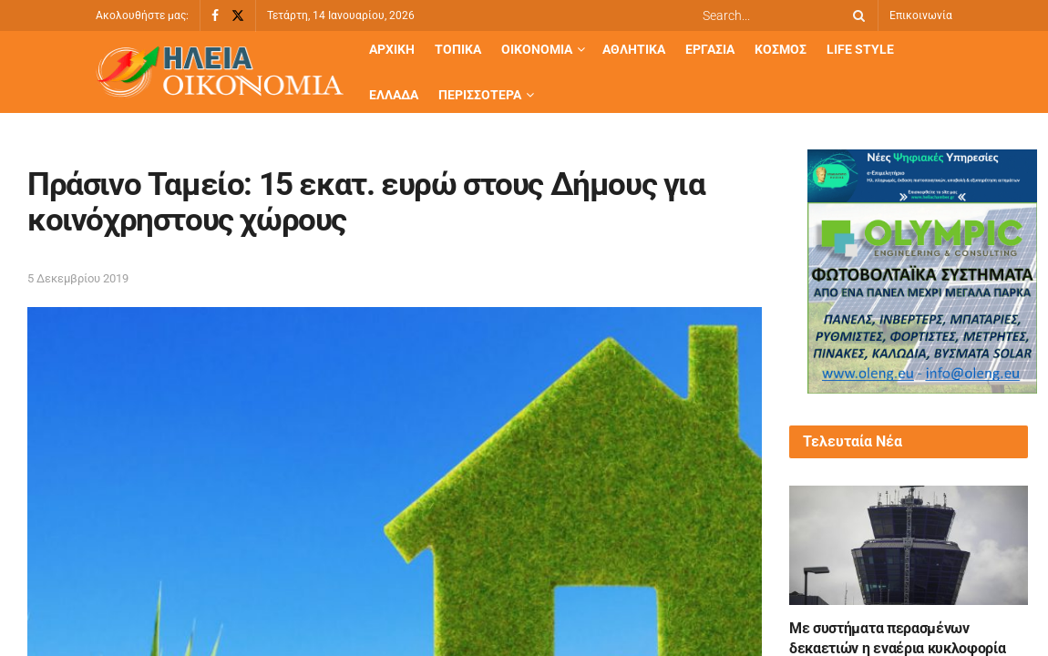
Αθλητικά (633, 49)
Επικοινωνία (920, 15)
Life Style (860, 49)
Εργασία (710, 49)
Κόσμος (781, 49)
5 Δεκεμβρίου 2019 (77, 278)
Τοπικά (458, 49)
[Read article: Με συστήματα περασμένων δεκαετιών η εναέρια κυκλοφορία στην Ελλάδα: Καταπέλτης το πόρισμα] (908, 545)
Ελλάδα (393, 94)
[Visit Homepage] (220, 72)
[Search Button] (856, 15)
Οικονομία (536, 49)
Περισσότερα (479, 94)
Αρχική (392, 49)
